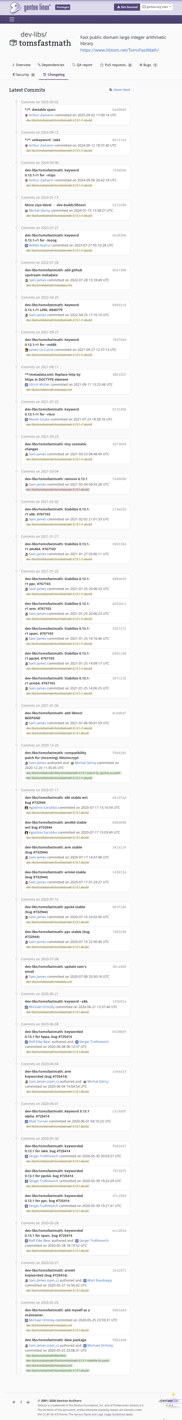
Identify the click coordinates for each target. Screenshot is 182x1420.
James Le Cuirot (41, 348)
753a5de (119, 169)
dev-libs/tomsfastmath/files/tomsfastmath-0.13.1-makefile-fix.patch (67, 1357)
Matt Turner (38, 1118)
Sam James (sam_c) (44, 1079)
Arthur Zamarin (41, 114)
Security (24, 74)
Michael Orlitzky (42, 1004)
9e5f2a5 (119, 905)
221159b (119, 204)
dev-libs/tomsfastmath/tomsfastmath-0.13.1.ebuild (57, 487)
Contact (166, 1398)
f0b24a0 (119, 1337)
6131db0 (119, 408)
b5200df (119, 1029)
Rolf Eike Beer (40, 1039)
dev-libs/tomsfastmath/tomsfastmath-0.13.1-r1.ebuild (59, 119)
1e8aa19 (119, 1069)
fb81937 (119, 1143)
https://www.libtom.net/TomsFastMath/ (119, 50)
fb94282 (119, 751)
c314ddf (119, 1109)
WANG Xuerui (39, 243)
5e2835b (119, 234)
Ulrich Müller (39, 383)
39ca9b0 (119, 964)
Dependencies (51, 65)
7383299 (119, 930)
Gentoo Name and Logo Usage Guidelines (99, 1411)
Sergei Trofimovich (94, 1039)
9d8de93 (119, 577)
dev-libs (32, 34)
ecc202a (119, 1228)
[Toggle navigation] (12, 19)
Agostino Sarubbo (43, 805)
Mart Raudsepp (99, 1278)
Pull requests (116, 65)
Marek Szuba (39, 417)
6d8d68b (119, 820)
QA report (82, 65)
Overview (22, 65)
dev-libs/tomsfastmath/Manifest (46, 1352)
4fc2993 (119, 1193)
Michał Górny (39, 209)
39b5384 (119, 542)
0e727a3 (119, 139)
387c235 (119, 676)
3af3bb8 (119, 442)
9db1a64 (119, 1307)
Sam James (37, 278)
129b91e (119, 999)
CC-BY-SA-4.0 (50, 1411)
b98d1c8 (119, 303)
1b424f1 (119, 1268)
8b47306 (119, 268)
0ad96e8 (119, 109)
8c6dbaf (119, 711)
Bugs (148, 65)
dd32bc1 (119, 601)
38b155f (119, 373)
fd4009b (119, 477)
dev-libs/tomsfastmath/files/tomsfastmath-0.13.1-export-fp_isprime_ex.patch (73, 771)
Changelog (53, 74)
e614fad (119, 795)
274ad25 (119, 507)
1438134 (119, 870)
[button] (127, 7)
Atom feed (119, 89)
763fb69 (119, 338)
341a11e (119, 845)
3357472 (119, 626)
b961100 (119, 651)
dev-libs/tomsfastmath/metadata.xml (49, 284)
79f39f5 (119, 1168)
